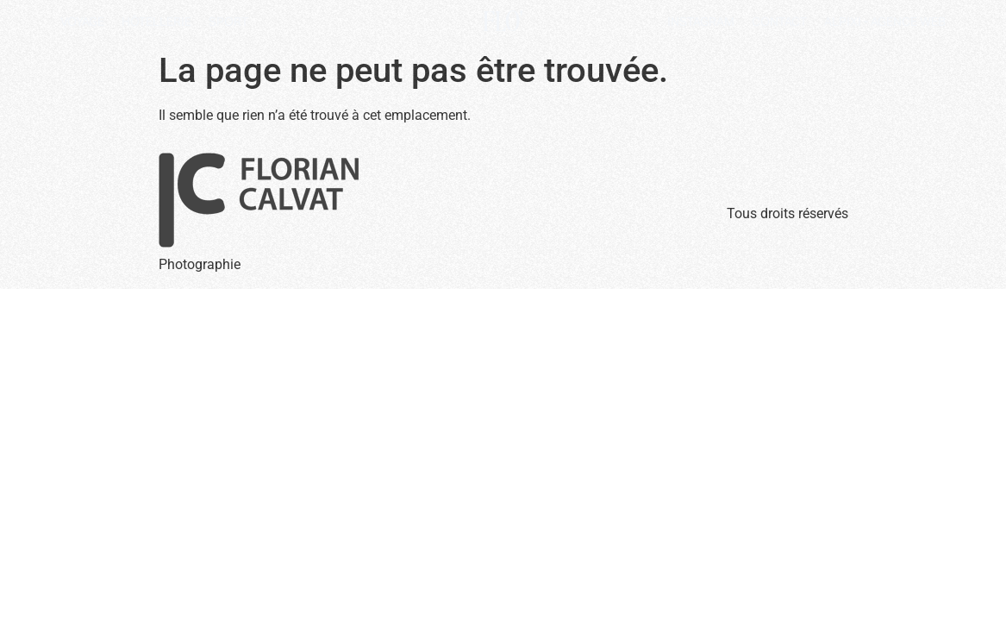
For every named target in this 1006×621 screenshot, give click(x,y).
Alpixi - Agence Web (885, 21)
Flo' (503, 21)
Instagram (700, 21)
